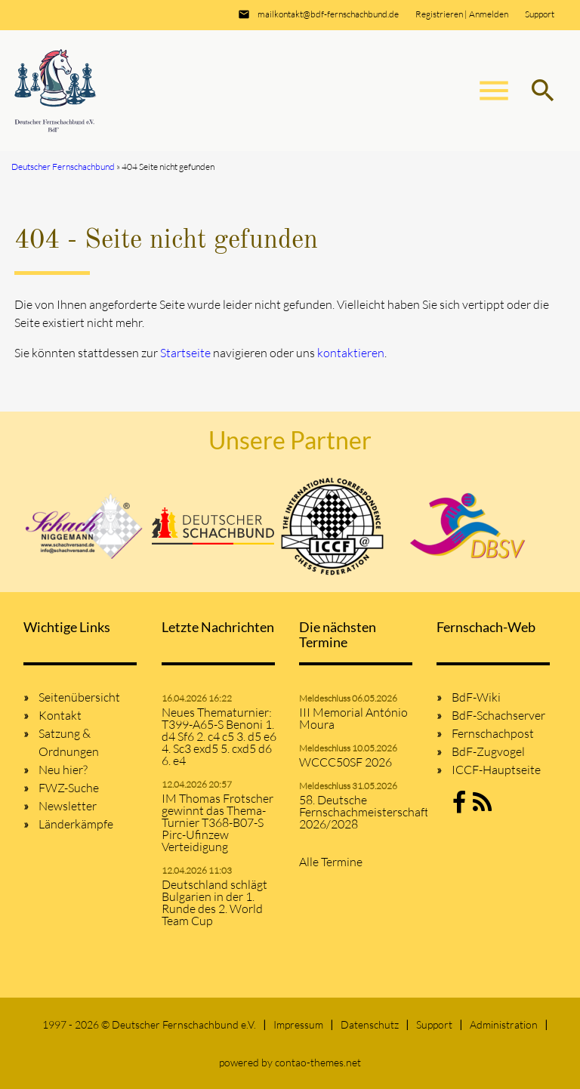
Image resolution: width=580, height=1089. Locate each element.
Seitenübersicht (79, 697)
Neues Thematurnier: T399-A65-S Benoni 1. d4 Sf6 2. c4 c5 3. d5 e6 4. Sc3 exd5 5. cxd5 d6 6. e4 (219, 736)
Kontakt (60, 715)
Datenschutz (370, 1024)
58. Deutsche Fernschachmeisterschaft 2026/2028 (358, 812)
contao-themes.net (318, 1062)
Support (539, 14)
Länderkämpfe (76, 823)
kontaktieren (350, 352)
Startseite (185, 352)
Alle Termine (330, 861)
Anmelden (488, 14)
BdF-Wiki (476, 697)
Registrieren (439, 14)
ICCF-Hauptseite (496, 769)
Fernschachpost (493, 733)
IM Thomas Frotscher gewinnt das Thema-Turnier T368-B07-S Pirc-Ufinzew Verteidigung (217, 822)
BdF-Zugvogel (488, 751)
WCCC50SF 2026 (345, 762)
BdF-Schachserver (498, 715)
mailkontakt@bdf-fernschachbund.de (328, 14)
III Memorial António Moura (353, 718)
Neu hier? (63, 769)
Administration (504, 1024)
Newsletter (68, 805)
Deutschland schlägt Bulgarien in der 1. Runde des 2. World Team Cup (214, 902)
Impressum (298, 1024)
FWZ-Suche (69, 787)
